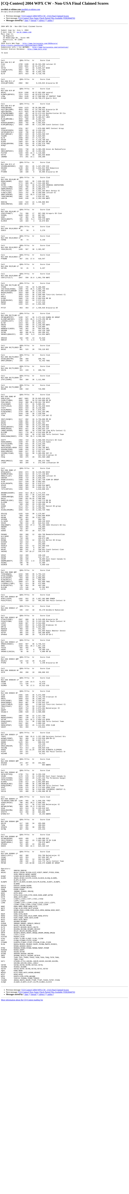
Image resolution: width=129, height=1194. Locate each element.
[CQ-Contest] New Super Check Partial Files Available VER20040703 (46, 18)
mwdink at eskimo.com (30, 9)
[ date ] (26, 20)
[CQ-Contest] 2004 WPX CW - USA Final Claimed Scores (45, 16)
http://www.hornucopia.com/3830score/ (40, 47)
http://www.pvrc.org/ (37, 54)
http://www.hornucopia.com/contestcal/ (50, 51)
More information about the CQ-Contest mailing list (22, 1192)
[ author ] (50, 20)
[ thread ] (33, 20)
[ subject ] (42, 20)
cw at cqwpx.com (24, 33)
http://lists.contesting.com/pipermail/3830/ (22, 49)
